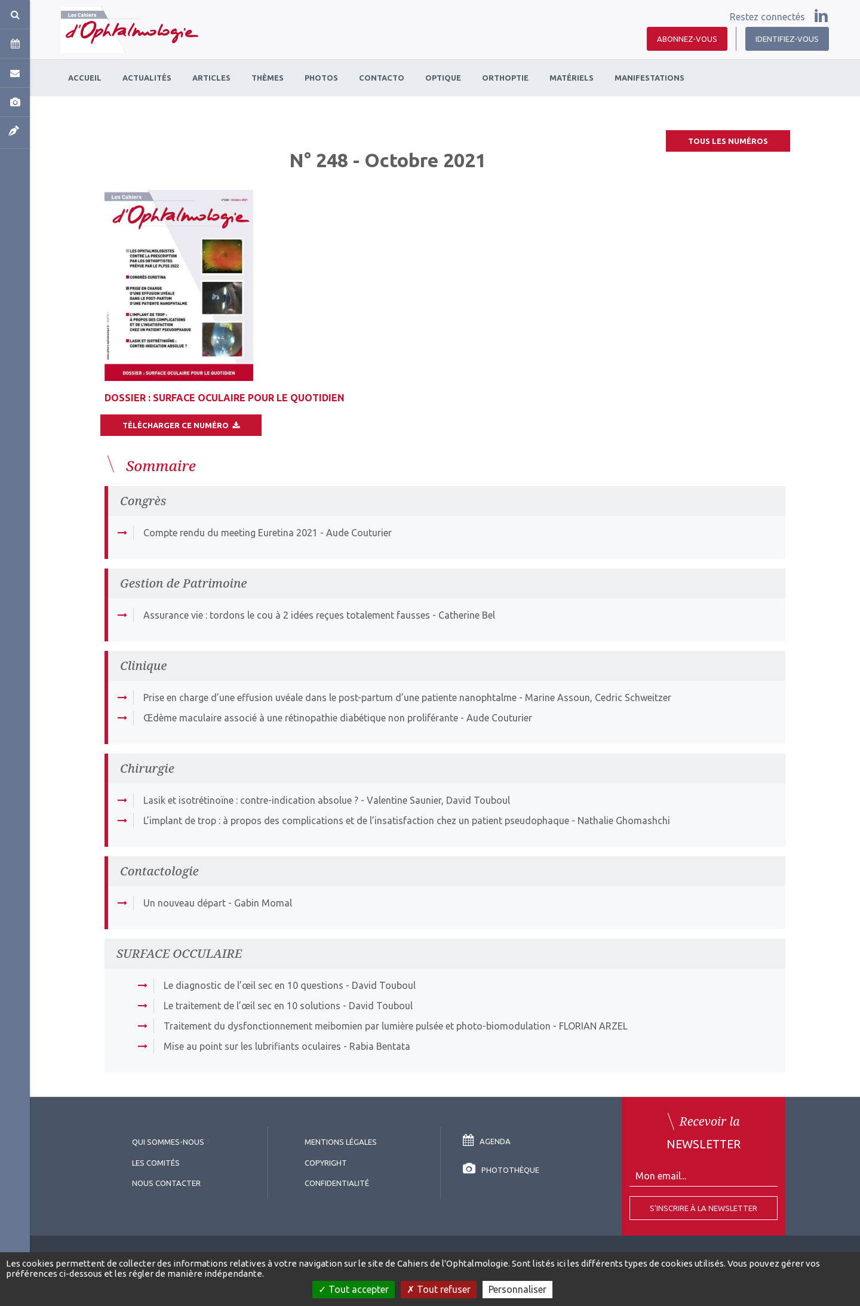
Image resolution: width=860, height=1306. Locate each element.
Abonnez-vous (687, 39)
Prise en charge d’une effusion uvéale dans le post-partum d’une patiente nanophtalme (330, 697)
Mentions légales (341, 1142)
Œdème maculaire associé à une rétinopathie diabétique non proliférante (300, 717)
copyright (326, 1163)
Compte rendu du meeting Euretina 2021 (230, 532)
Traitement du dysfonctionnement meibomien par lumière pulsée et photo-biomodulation (357, 1026)
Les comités (156, 1163)
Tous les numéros (728, 141)
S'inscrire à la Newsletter (703, 1208)
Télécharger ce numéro (180, 425)
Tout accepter (353, 1289)
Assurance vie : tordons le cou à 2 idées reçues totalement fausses (286, 615)
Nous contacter (166, 1183)
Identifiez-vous (787, 39)
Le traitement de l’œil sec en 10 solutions (252, 1005)
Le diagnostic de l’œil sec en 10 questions (253, 985)
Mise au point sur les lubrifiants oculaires (252, 1046)
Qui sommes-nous (168, 1142)
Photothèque (501, 1170)
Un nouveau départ (184, 903)
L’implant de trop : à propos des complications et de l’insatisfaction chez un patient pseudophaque (356, 820)
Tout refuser (439, 1289)
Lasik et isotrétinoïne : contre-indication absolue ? (250, 800)
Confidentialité (337, 1183)
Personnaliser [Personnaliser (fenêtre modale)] (517, 1289)
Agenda (487, 1141)
